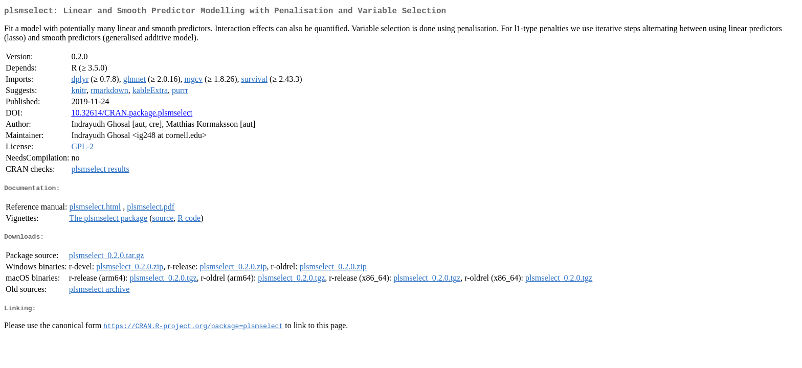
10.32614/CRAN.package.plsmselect (131, 114)
